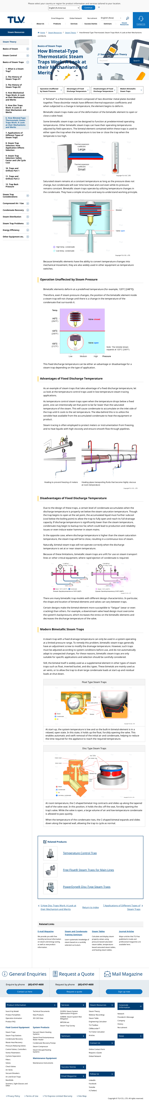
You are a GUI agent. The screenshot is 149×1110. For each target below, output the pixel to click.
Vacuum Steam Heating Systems (42, 1033)
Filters (8, 1059)
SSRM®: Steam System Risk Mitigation (71, 1018)
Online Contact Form (97, 1049)
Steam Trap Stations (13, 1035)
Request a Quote (95, 1052)
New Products (38, 1015)
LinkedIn (92, 1080)
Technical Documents (41, 1011)
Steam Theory (94, 1011)
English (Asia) (107, 17)
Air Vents (9, 1070)
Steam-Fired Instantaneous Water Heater (43, 1038)
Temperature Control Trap (80, 853)
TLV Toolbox (93, 1025)
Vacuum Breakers (13, 1073)
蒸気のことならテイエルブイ (16, 19)
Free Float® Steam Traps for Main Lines (88, 870)
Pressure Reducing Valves (16, 1046)
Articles (92, 1035)
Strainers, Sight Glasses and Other (17, 1084)
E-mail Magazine (46, 931)
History (120, 1024)
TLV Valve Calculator (97, 1032)
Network (121, 1013)
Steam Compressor (40, 1046)
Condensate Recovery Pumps (44, 1043)
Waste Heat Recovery (14, 1042)
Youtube (92, 1087)
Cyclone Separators (13, 1056)
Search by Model (12, 1011)
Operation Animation (14, 1018)
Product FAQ (10, 1021)
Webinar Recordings (97, 1015)
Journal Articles (126, 931)
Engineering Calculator (98, 1021)
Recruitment (122, 1027)
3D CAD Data (38, 1018)
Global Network (95, 1056)
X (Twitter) (93, 1090)
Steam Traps (10, 1032)
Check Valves (11, 1066)
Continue (88, 7)
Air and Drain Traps (13, 1077)
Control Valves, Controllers (16, 1049)
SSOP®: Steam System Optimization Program (69, 1012)
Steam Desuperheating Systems (42, 1051)
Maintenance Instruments (43, 1063)
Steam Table (94, 1018)
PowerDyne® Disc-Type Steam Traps (86, 887)
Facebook (92, 1083)
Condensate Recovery (14, 1039)
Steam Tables (98, 931)
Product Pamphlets (13, 1015)
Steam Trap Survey (67, 1025)
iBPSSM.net (64, 1022)
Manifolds (9, 1080)
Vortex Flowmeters (13, 1052)
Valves (8, 1063)
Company (121, 1020)
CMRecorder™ (94, 1028)
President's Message (126, 1017)
